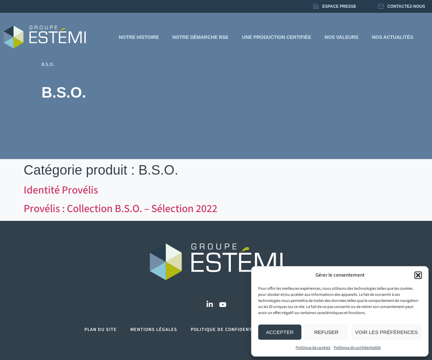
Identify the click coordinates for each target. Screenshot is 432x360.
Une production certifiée (276, 37)
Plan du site (100, 329)
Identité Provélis (61, 190)
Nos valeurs (341, 37)
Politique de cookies (313, 348)
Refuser (326, 332)
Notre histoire (139, 37)
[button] (418, 275)
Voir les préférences (386, 332)
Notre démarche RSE (200, 37)
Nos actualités (392, 37)
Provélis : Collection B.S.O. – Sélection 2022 (120, 208)
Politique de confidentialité (357, 348)
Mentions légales (153, 329)
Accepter (280, 332)
